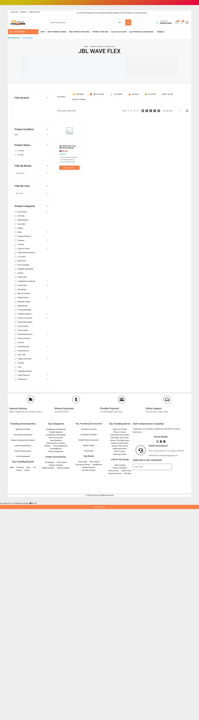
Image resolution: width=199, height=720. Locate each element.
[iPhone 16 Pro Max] (79, 32)
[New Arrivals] (14, 38)
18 (134, 111)
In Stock (21, 151)
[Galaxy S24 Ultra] (119, 32)
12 (131, 111)
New (16, 134)
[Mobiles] (161, 32)
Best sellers (97, 94)
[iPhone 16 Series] (57, 32)
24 (138, 111)
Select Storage (79, 99)
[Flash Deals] (27, 38)
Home (86, 46)
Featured (77, 94)
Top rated (116, 94)
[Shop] (42, 32)
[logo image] (18, 22)
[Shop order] (173, 110)
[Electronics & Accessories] (142, 32)
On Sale (21, 155)
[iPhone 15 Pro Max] (100, 32)
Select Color (167, 94)
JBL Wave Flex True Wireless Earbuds (67, 147)
